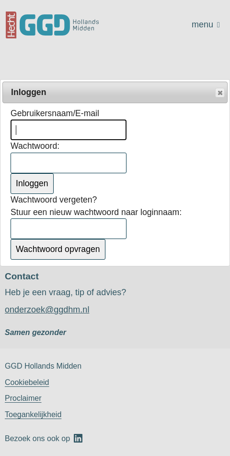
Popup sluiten (219, 93)
